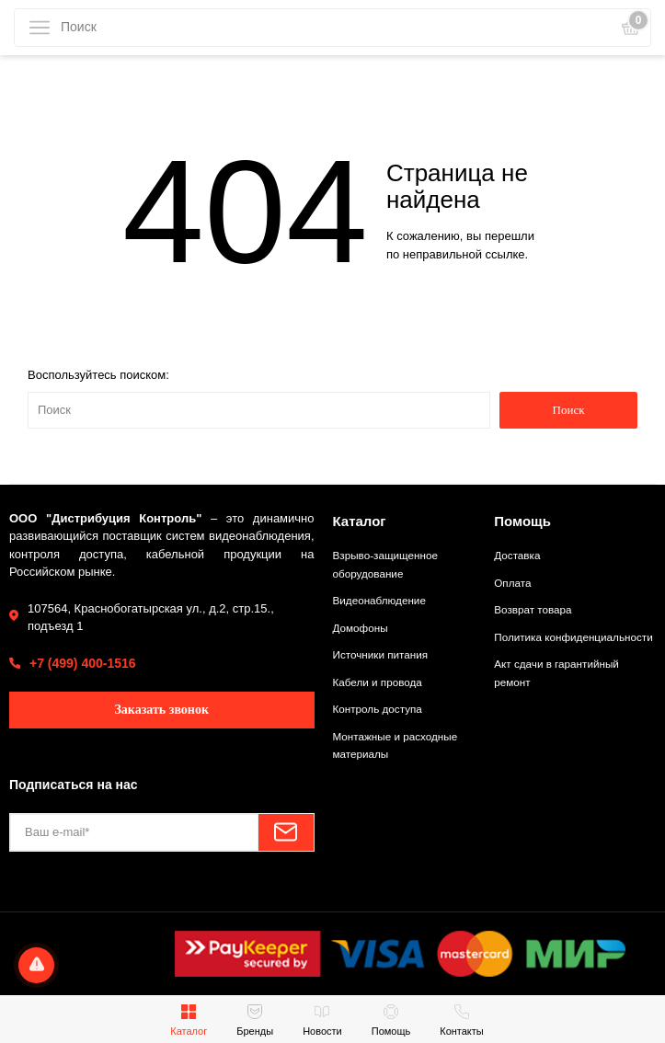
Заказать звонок (161, 709)
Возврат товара (532, 609)
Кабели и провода (377, 682)
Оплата (512, 583)
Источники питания (381, 654)
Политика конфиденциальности (573, 637)
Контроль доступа (377, 709)
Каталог (359, 521)
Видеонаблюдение (379, 600)
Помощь (522, 521)
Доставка (517, 555)
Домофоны (360, 628)
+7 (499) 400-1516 (82, 663)
